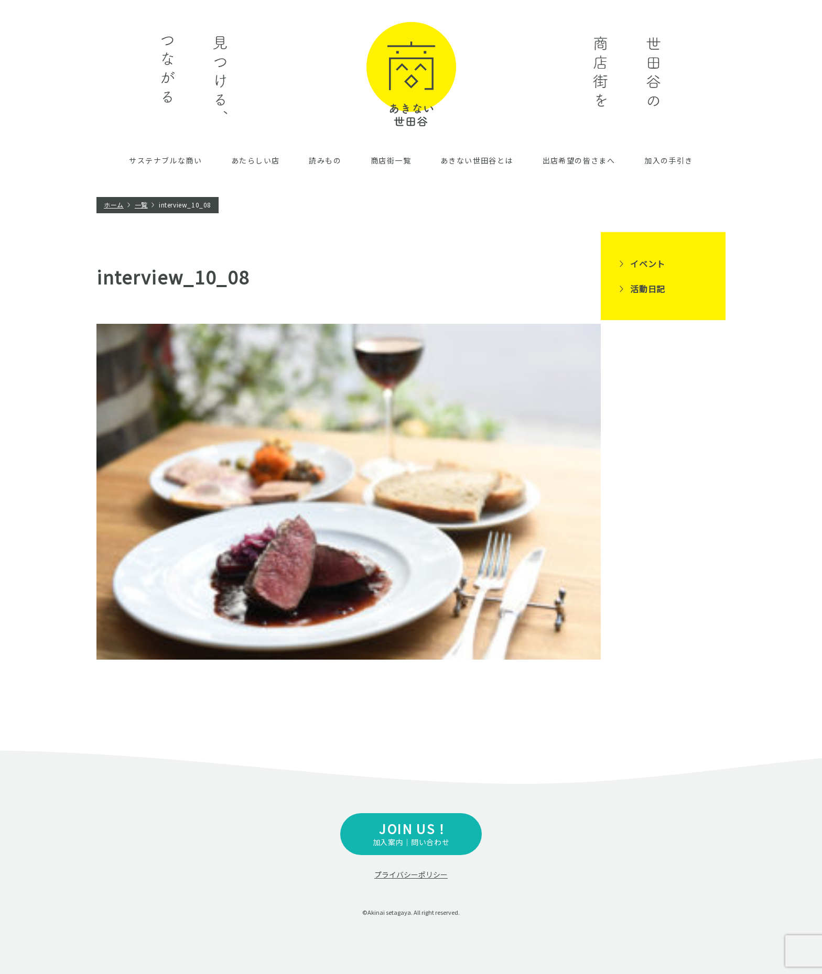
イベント (647, 263)
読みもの (325, 160)
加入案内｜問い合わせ (411, 833)
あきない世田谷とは (476, 160)
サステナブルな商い (165, 160)
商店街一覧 (391, 160)
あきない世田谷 (411, 74)
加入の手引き (668, 160)
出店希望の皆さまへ (579, 160)
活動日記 (647, 288)
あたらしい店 (255, 160)
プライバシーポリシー (411, 874)
